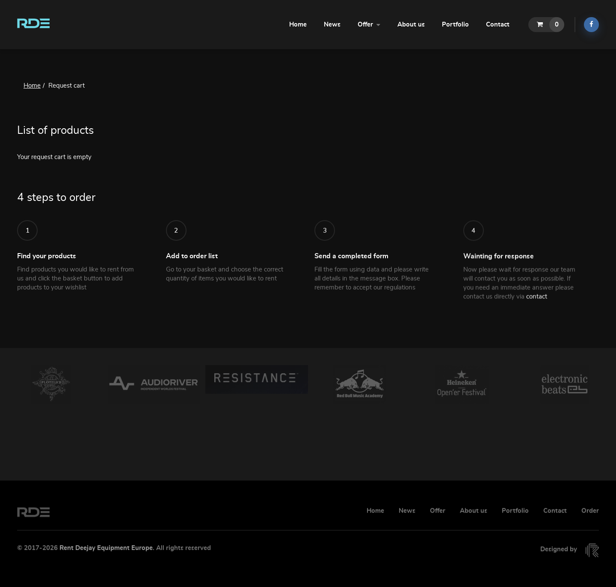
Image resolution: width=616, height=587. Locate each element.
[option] (51, 384)
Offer (369, 24)
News (332, 24)
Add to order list (192, 266)
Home (298, 24)
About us (411, 24)
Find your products (46, 262)
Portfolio (455, 24)
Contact (497, 24)
